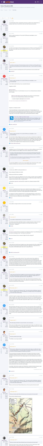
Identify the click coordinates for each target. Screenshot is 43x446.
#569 (41, 331)
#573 (41, 437)
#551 (41, 21)
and (13, 124)
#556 (41, 128)
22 (10, 18)
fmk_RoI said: (12, 131)
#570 (41, 344)
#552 (41, 33)
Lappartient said (17, 181)
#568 (41, 317)
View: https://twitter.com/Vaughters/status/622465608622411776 (18, 100)
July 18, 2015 (27, 98)
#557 (41, 147)
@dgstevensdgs (14, 95)
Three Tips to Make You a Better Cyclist (21, 116)
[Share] (39, 21)
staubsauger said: (13, 391)
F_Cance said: (12, 217)
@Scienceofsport (12, 89)
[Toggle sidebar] (40, 2)
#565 (41, 269)
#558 (41, 168)
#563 (41, 242)
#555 (41, 75)
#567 (41, 304)
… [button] (6, 18)
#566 (41, 285)
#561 (41, 214)
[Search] (41, 2)
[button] (2, 2)
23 (12, 18)
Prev (3, 18)
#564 (41, 256)
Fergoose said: (12, 320)
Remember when (12, 231)
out (25, 169)
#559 (41, 187)
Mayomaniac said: (13, 287)
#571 (41, 375)
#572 (41, 389)
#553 (41, 46)
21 (8, 18)
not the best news (26, 149)
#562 (41, 230)
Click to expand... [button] (26, 160)
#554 (41, 60)
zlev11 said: (12, 62)
